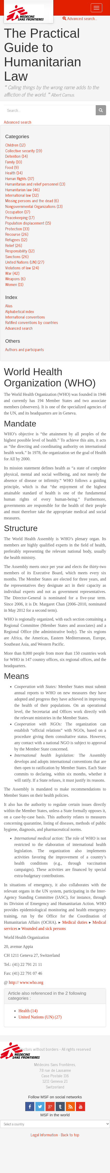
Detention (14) (16, 156)
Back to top (70, 1134)
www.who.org (31, 982)
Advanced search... (79, 18)
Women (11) (14, 284)
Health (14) (13, 172)
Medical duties (74, 922)
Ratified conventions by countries (31, 322)
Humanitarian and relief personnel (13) (35, 184)
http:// (14, 982)
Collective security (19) (23, 150)
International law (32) (21, 195)
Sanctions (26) (16, 256)
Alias (8, 305)
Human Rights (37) (19, 178)
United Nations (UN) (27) (24, 262)
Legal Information (44, 1134)
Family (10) (13, 161)
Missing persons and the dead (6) (32, 200)
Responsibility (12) (19, 250)
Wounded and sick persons (43, 928)
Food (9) (11, 167)
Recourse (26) (16, 234)
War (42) (12, 273)
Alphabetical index (19, 311)
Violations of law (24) (22, 267)
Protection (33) (17, 228)
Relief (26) (13, 245)
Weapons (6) (15, 278)
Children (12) (15, 145)
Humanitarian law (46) (22, 189)
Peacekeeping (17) (19, 217)
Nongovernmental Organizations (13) (33, 206)
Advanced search (17, 122)
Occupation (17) (17, 211)
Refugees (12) (16, 239)
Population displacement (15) (28, 223)
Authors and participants (24, 349)
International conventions (25, 317)
